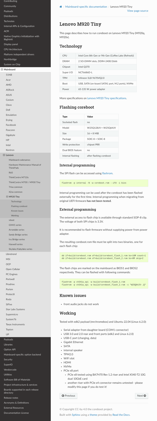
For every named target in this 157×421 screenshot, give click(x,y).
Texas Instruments (15, 324)
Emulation (11, 115)
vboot (11, 220)
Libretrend (11, 254)
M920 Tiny (13, 196)
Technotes (9, 21)
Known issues (17, 211)
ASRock (10, 90)
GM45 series (15, 225)
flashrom (107, 173)
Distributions (10, 16)
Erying (9, 120)
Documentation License (16, 413)
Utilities (8, 374)
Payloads (8, 11)
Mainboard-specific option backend (22, 354)
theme (93, 415)
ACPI (6, 31)
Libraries (8, 344)
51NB (9, 75)
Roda (8, 299)
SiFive (9, 304)
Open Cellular (13, 269)
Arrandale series (16, 230)
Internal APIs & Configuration (19, 26)
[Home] (61, 6)
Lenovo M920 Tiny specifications (106, 98)
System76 (11, 319)
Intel (8, 145)
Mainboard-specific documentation (86, 6)
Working (15, 216)
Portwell (10, 279)
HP (7, 140)
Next (141, 395)
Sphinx (76, 415)
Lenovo (8, 155)
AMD (9, 85)
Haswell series (16, 244)
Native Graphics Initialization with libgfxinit (21, 38)
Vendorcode (10, 369)
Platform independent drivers (19, 54)
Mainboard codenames (19, 160)
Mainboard (8, 69)
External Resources (14, 408)
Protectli (10, 294)
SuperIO (8, 364)
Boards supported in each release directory (21, 391)
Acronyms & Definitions (16, 403)
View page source (137, 10)
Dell (8, 110)
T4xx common (15, 187)
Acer (8, 80)
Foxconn (10, 130)
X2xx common (15, 192)
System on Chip (12, 64)
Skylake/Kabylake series (20, 249)
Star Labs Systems (15, 309)
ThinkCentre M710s (19, 177)
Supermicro (12, 314)
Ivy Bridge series (17, 239)
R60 (11, 173)
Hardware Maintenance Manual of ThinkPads (25, 166)
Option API (10, 349)
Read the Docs (121, 415)
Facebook (11, 125)
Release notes (11, 398)
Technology (16, 202)
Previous (68, 395)
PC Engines (11, 274)
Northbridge (10, 59)
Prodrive (10, 284)
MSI (8, 259)
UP (7, 334)
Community (10, 6)
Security (8, 359)
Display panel (11, 44)
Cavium (10, 100)
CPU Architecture (13, 49)
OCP (8, 264)
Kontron (10, 150)
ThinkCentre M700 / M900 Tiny (24, 182)
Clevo (9, 105)
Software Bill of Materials (17, 379)
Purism (9, 289)
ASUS (9, 95)
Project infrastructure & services (20, 385)
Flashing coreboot (19, 206)
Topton (9, 329)
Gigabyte (10, 135)
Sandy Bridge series (18, 235)
